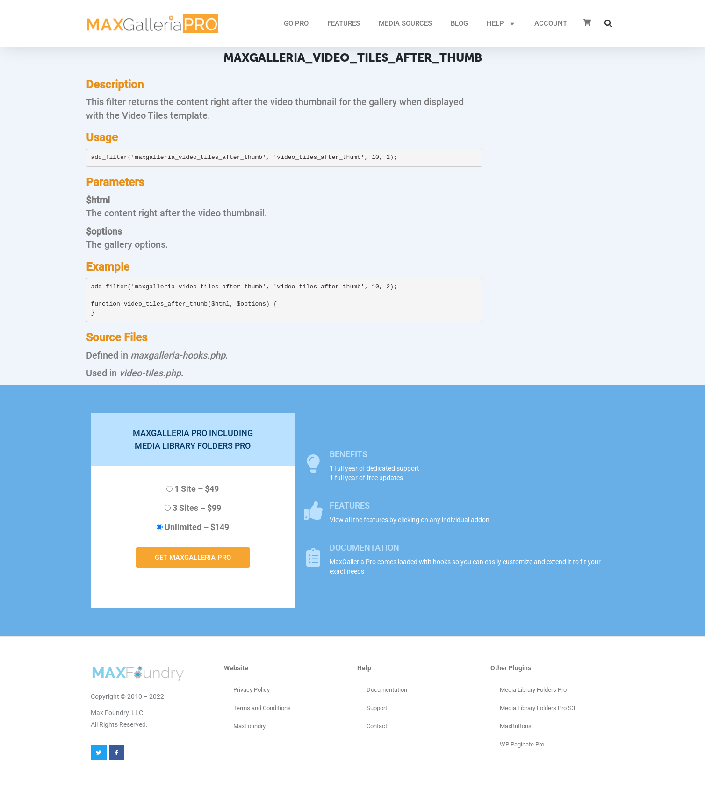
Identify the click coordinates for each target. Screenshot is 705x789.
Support (377, 707)
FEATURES (343, 23)
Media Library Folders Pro (533, 689)
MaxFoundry (249, 726)
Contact (377, 726)
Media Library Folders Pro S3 (537, 707)
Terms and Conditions (262, 707)
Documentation (387, 689)
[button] (608, 23)
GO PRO (296, 23)
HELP (501, 23)
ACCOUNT (550, 23)
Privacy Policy (251, 689)
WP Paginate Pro (522, 744)
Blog (459, 23)
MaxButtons (516, 726)
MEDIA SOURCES (405, 23)
